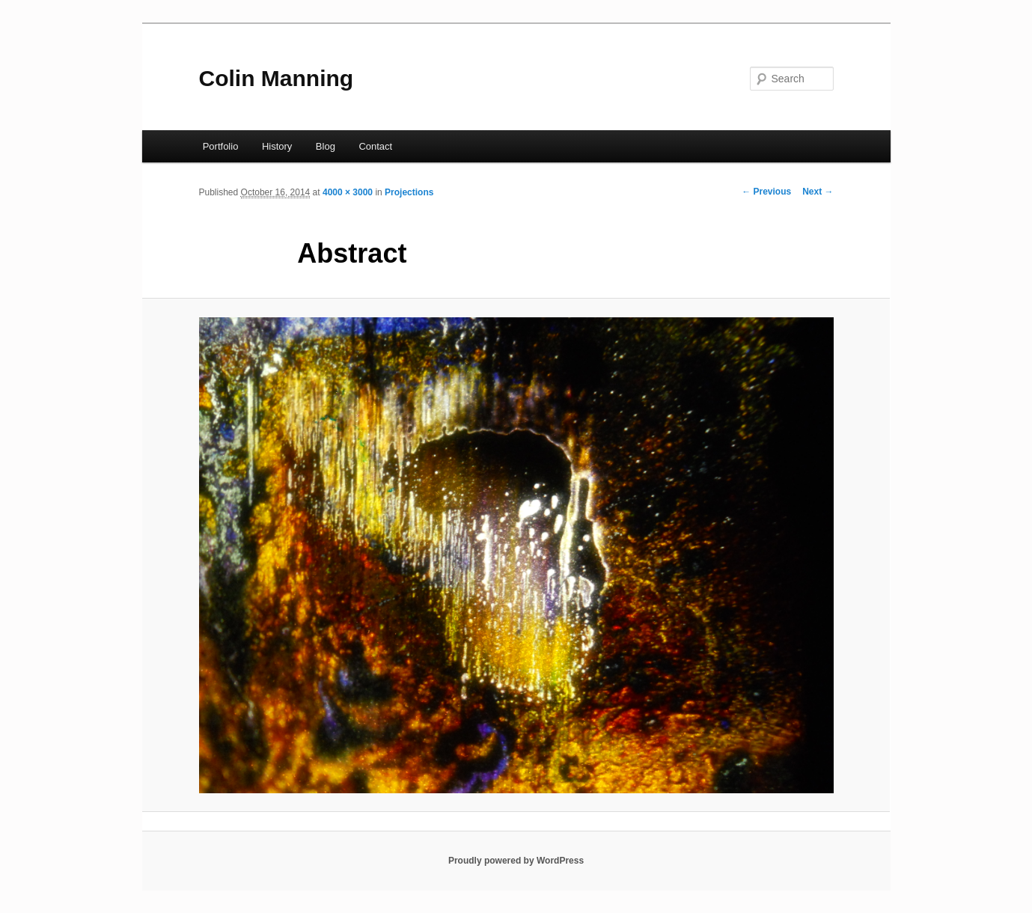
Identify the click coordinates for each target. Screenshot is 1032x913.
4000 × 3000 (348, 192)
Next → (817, 191)
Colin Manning (276, 78)
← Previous (766, 191)
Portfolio (221, 146)
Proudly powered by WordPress (516, 860)
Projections (409, 192)
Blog (325, 146)
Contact (375, 146)
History (277, 146)
